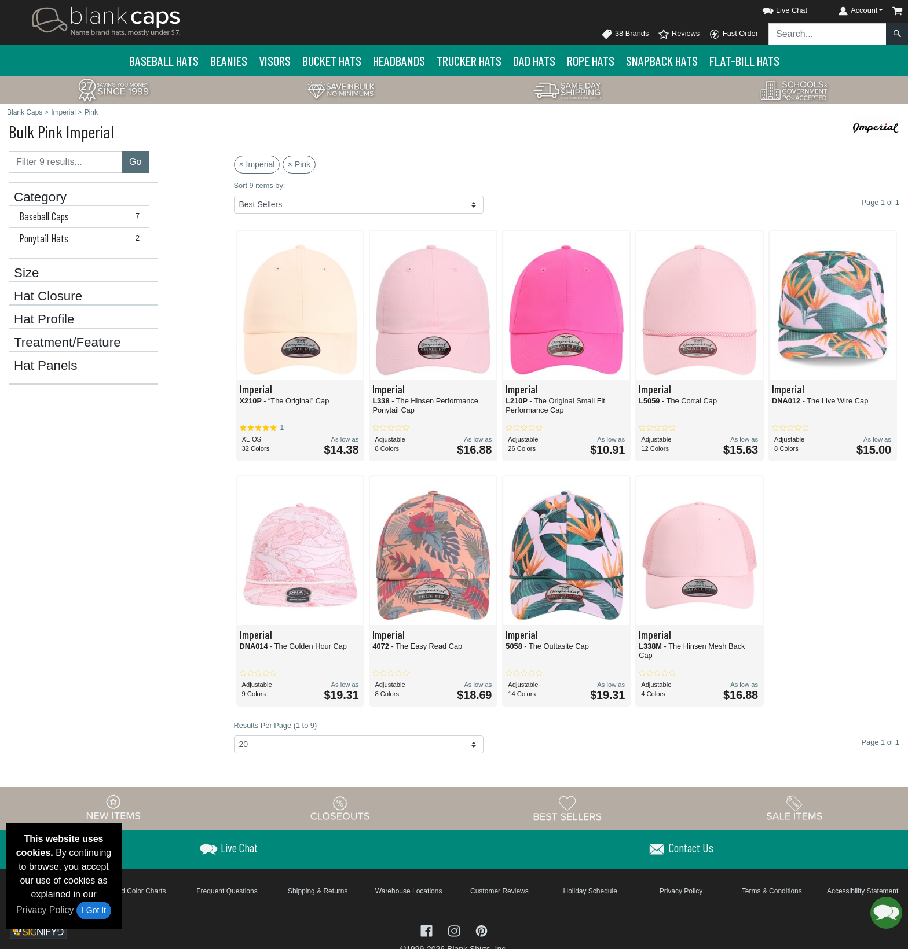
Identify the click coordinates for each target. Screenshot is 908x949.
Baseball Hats (164, 60)
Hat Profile (44, 319)
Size (26, 273)
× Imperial (257, 164)
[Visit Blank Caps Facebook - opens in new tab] (428, 930)
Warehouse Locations (408, 891)
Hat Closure (48, 296)
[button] (774, 8)
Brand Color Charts (136, 891)
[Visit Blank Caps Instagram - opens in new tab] (455, 930)
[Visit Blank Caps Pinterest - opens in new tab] (481, 930)
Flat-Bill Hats (744, 60)
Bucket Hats (331, 60)
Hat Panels (46, 365)
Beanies (228, 60)
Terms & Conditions (772, 891)
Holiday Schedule (590, 891)
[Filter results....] (65, 162)
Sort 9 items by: (259, 185)
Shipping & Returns (317, 891)
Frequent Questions (226, 891)
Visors (275, 60)
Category (40, 197)
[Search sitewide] (827, 34)
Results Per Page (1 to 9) (275, 725)
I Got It (94, 910)
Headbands (399, 60)
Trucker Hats (469, 60)
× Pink (299, 164)
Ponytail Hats (82, 238)
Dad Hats (534, 60)
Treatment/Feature (67, 342)
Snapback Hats (662, 60)
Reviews (679, 34)
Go (135, 162)
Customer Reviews (499, 891)
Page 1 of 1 (880, 742)
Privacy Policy (45, 910)
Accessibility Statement (862, 891)
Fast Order (733, 34)
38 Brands (625, 34)
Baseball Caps (82, 216)
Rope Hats (590, 60)
